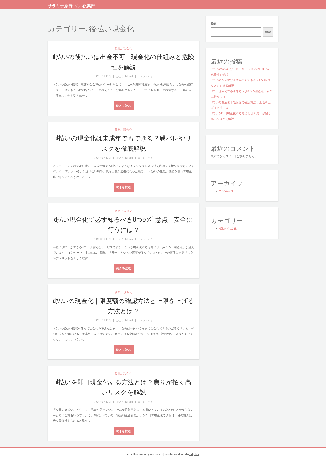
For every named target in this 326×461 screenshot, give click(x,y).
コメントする (145, 76)
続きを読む (123, 105)
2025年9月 (226, 191)
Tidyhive (194, 454)
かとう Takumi (124, 76)
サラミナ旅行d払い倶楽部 (71, 5)
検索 (214, 23)
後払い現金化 (123, 48)
